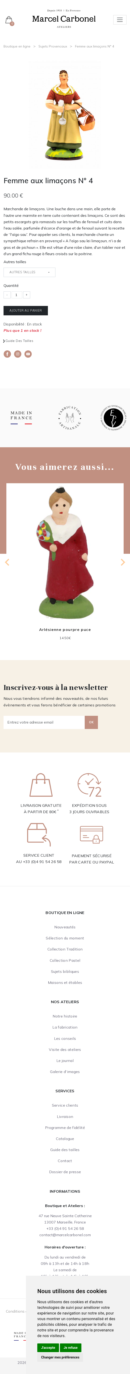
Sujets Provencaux (52, 46)
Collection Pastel (65, 960)
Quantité (11, 285)
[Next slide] (122, 562)
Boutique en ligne (17, 46)
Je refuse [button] (71, 1348)
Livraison (65, 1116)
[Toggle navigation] (119, 19)
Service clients (65, 1105)
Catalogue (65, 1138)
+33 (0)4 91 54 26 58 (42, 861)
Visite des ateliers (65, 1049)
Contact (65, 1160)
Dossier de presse (65, 1171)
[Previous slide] (7, 562)
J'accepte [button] (48, 1348)
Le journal (65, 1060)
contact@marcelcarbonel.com (65, 1234)
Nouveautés (64, 927)
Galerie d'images (65, 1071)
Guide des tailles (19, 341)
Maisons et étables (65, 982)
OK (91, 722)
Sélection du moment (65, 938)
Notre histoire (65, 1016)
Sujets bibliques (65, 971)
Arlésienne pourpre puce (65, 629)
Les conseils (65, 1038)
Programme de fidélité (65, 1127)
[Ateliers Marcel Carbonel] (64, 18)
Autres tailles (15, 261)
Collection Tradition (65, 949)
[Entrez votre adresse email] (44, 722)
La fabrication (64, 1027)
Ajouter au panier (25, 310)
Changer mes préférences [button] (60, 1357)
